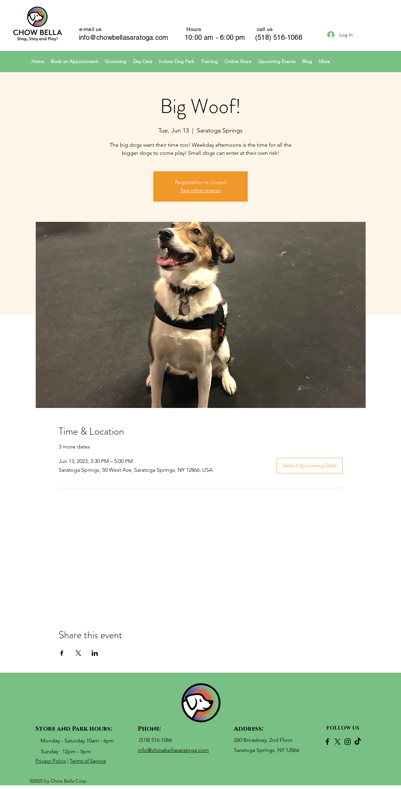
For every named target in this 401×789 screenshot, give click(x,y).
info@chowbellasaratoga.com (123, 37)
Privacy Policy (50, 761)
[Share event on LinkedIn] (95, 653)
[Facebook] (327, 741)
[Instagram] (347, 741)
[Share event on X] (78, 653)
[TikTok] (357, 741)
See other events (201, 190)
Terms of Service (88, 761)
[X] (337, 741)
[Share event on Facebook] (62, 653)
